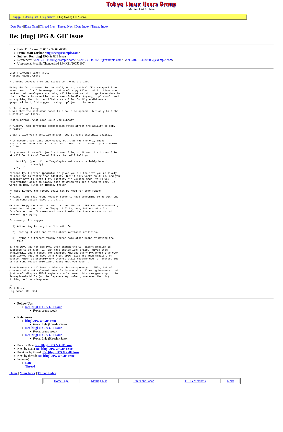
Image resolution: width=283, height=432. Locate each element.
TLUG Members (195, 425)
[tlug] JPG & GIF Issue (40, 365)
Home (13, 418)
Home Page (61, 425)
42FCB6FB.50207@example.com (100, 60)
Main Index (27, 418)
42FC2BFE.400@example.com (54, 60)
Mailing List (31, 17)
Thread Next (65, 26)
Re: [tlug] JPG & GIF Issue (43, 352)
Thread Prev (47, 26)
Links (230, 425)
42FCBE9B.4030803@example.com (149, 60)
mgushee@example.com (62, 52)
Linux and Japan (143, 425)
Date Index (82, 26)
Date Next (31, 26)
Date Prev (16, 26)
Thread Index (99, 26)
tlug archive (48, 17)
